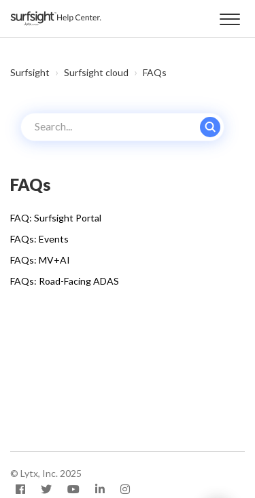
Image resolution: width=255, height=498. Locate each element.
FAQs (155, 72)
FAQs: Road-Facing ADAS (64, 281)
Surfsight (30, 72)
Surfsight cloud (96, 72)
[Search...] (122, 127)
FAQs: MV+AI (40, 260)
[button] (229, 17)
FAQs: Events (39, 239)
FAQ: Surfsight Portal (55, 218)
